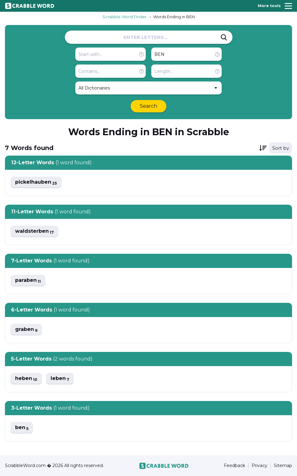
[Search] (224, 37)
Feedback (234, 465)
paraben (28, 280)
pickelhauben (36, 182)
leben (60, 378)
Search (148, 106)
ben (21, 427)
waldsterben (34, 231)
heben (26, 378)
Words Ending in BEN (174, 16)
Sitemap (283, 465)
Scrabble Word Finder (124, 16)
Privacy (259, 465)
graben (26, 329)
